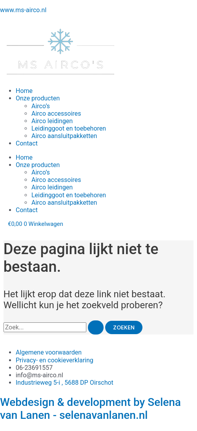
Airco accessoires (56, 113)
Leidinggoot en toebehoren (68, 128)
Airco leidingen (52, 121)
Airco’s (40, 106)
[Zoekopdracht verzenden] (96, 327)
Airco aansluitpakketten (64, 136)
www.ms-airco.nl (23, 10)
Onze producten (38, 98)
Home (24, 91)
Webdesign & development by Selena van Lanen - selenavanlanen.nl (90, 409)
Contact (27, 143)
